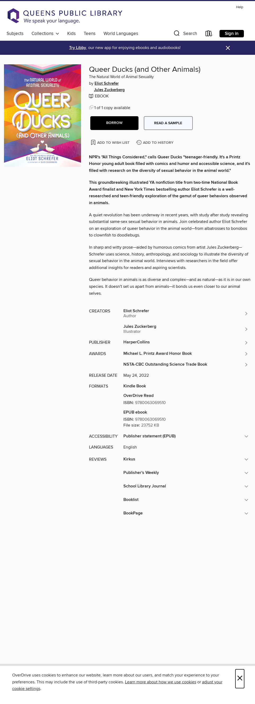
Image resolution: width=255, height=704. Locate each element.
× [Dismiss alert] (228, 48)
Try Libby (77, 48)
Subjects (15, 34)
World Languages (121, 34)
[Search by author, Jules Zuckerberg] (186, 329)
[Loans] (209, 34)
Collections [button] (45, 34)
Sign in (232, 34)
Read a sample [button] (168, 123)
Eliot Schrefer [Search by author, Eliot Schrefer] (107, 83)
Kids (71, 34)
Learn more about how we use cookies (160, 682)
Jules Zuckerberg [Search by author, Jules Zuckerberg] (109, 90)
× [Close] (239, 678)
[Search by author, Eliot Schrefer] (186, 313)
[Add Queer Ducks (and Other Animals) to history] (155, 143)
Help (239, 7)
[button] (185, 34)
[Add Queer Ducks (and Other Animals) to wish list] (110, 142)
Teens (90, 34)
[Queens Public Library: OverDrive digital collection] (65, 16)
